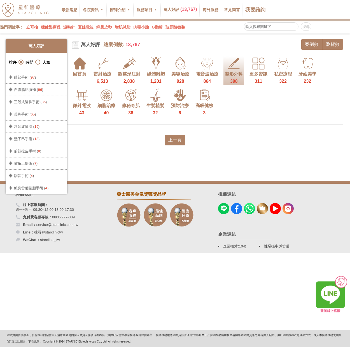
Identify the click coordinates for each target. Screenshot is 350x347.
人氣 (42, 62)
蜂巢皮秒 (104, 27)
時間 (25, 62)
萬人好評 (180, 9)
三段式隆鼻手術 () (30, 102)
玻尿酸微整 (175, 27)
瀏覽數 (332, 44)
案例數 (311, 44)
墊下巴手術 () (26, 139)
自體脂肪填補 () (28, 90)
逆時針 (69, 27)
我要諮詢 (255, 10)
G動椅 (157, 27)
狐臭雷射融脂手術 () (31, 188)
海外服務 (210, 10)
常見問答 (232, 10)
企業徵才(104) (234, 246)
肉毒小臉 (141, 27)
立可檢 (32, 27)
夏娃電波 (86, 27)
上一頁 (175, 140)
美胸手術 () (25, 114)
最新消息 (69, 10)
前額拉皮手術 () (27, 151)
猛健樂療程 (50, 27)
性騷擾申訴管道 (277, 246)
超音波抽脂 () (26, 126)
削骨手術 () (24, 176)
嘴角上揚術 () (26, 163)
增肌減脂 (122, 27)
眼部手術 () (25, 77)
